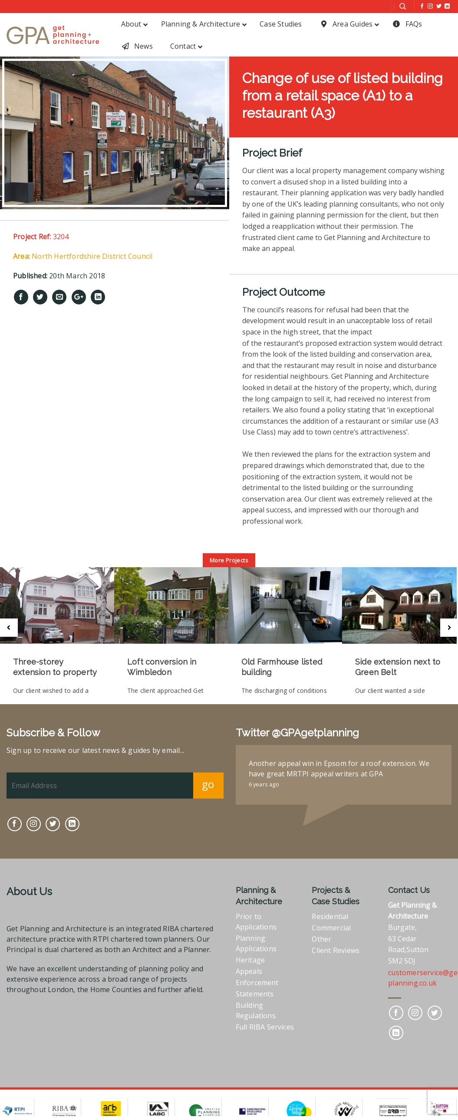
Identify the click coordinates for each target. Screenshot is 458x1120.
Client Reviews (335, 948)
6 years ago (264, 782)
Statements (255, 991)
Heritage (250, 958)
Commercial (331, 925)
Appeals (249, 969)
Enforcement (257, 980)
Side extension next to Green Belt (396, 667)
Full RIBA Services (265, 1025)
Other (321, 937)
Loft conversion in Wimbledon (161, 667)
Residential (330, 914)
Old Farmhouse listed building (281, 667)
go (208, 782)
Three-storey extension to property (55, 667)
